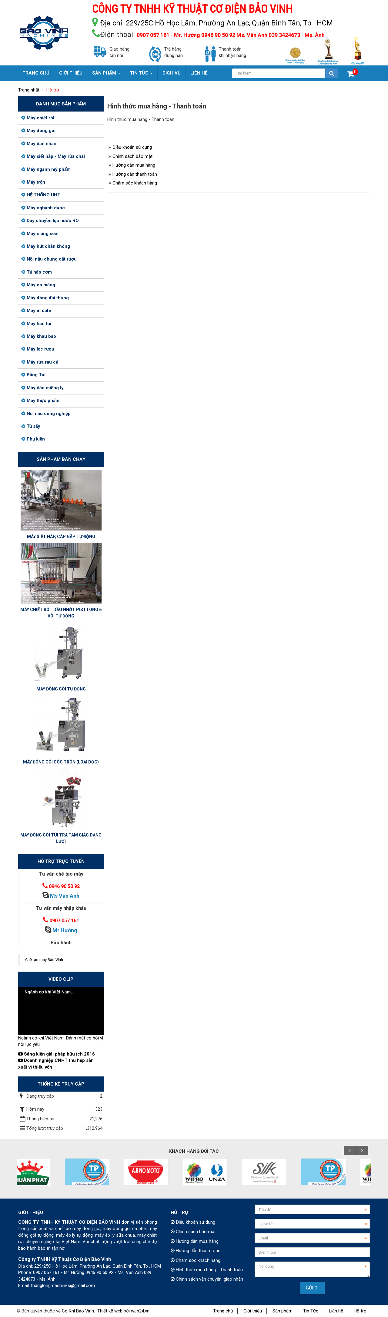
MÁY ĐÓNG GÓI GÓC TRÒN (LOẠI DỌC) (61, 762)
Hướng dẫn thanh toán (134, 174)
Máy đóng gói (38, 130)
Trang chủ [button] (35, 73)
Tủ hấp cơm (36, 272)
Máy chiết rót (38, 118)
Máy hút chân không (45, 246)
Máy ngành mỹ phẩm (46, 169)
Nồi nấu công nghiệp (46, 413)
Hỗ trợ (360, 1311)
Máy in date (36, 310)
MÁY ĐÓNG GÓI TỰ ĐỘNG (61, 689)
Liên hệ (336, 1311)
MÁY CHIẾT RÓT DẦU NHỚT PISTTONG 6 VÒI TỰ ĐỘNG (61, 612)
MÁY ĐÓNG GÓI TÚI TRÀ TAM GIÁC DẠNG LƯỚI (61, 838)
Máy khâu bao (38, 336)
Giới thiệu (252, 1311)
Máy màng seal (40, 233)
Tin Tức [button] (141, 75)
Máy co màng (38, 285)
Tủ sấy (30, 426)
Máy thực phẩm (40, 400)
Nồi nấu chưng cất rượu (49, 259)
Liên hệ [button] (198, 73)
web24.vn (140, 1311)
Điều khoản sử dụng (132, 147)
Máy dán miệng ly (42, 388)
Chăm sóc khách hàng (134, 183)
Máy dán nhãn (38, 143)
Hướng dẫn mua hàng (133, 165)
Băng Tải (33, 374)
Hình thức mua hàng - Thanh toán (207, 1269)
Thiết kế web (109, 1311)
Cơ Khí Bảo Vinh (78, 1311)
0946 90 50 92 (64, 886)
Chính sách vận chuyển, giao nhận (207, 1279)
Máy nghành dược (43, 208)
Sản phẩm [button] (106, 75)
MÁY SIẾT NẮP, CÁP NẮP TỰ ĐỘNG (61, 536)
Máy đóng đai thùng (45, 298)
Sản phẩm (283, 1311)
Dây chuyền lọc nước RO (50, 220)
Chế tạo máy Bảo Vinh (44, 959)
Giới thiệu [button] (70, 73)
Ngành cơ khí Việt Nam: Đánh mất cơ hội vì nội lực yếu (60, 1041)
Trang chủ (223, 1311)
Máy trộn (33, 182)
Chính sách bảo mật (132, 156)
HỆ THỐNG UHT (40, 195)
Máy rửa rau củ (39, 362)
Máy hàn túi (36, 323)
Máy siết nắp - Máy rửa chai (53, 156)
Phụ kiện (33, 439)
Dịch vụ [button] (171, 73)
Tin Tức (310, 1311)
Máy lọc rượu (37, 349)
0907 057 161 (64, 920)
